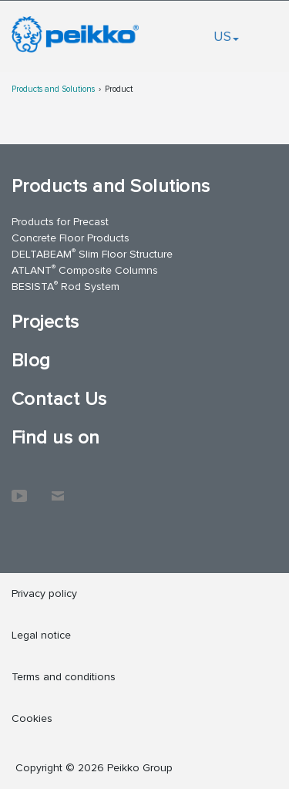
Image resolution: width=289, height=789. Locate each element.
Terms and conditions (64, 676)
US (226, 36)
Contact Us (59, 399)
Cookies (32, 718)
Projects (45, 322)
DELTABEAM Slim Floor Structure (92, 253)
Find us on (56, 438)
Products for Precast (60, 221)
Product (119, 89)
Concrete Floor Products (70, 237)
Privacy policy (44, 593)
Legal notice (41, 635)
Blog (31, 360)
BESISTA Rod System (65, 285)
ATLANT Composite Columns (85, 269)
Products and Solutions (53, 89)
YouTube (19, 488)
